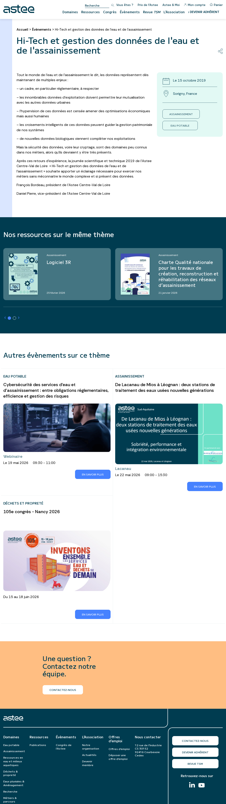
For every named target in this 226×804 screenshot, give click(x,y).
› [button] (5, 317)
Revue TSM (195, 763)
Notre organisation (90, 746)
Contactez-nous (195, 740)
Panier (216, 5)
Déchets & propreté (10, 773)
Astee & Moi (171, 5)
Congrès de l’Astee (64, 746)
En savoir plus (93, 474)
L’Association (174, 12)
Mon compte (194, 5)
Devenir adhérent (195, 752)
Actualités (89, 755)
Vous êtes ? (124, 5)
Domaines (70, 12)
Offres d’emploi (115, 739)
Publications (38, 745)
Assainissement (181, 114)
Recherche (10, 791)
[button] (9, 318)
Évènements (130, 12)
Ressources (90, 12)
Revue (151, 12)
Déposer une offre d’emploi (118, 757)
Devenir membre (87, 763)
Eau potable (180, 125)
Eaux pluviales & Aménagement (13, 783)
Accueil (22, 29)
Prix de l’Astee (148, 5)
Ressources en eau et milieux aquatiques (13, 761)
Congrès (110, 12)
